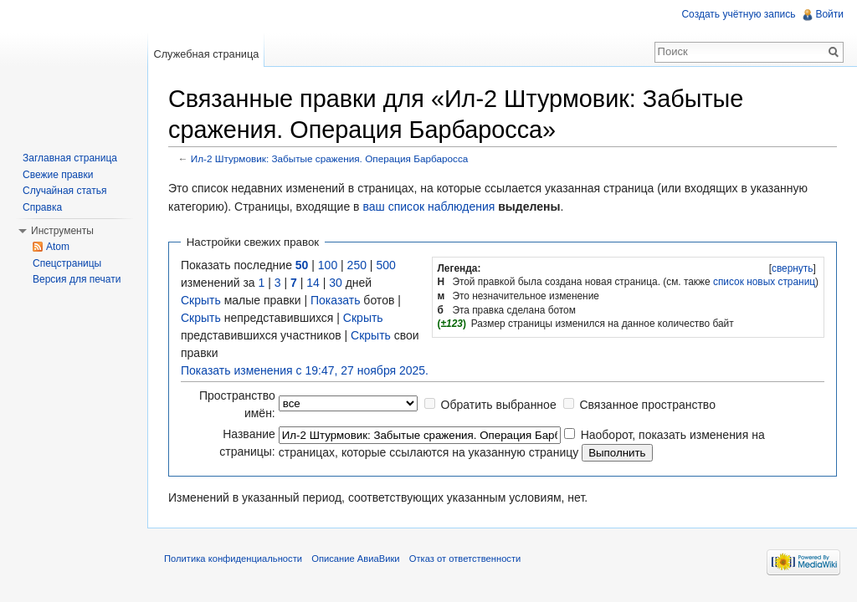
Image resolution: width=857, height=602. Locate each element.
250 (357, 265)
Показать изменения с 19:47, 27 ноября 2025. (304, 370)
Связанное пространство (647, 404)
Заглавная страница (70, 158)
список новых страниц (764, 282)
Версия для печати (77, 279)
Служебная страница (206, 54)
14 (313, 282)
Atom (57, 247)
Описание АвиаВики (355, 559)
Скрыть (201, 300)
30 (335, 282)
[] (792, 268)
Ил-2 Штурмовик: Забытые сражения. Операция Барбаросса (330, 158)
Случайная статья (64, 190)
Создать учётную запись (738, 14)
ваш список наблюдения (428, 206)
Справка (42, 207)
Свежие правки (58, 175)
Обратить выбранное (499, 404)
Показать (335, 300)
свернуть (792, 268)
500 (385, 265)
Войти (829, 14)
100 (327, 265)
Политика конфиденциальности (233, 559)
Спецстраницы (67, 263)
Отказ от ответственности (465, 559)
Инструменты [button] (62, 231)
